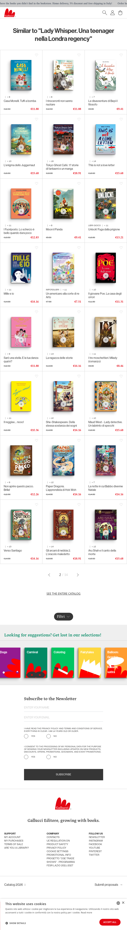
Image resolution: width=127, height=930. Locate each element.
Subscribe (63, 774)
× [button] (123, 903)
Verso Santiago (13, 550)
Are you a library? (16, 848)
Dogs (12, 652)
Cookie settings (57, 851)
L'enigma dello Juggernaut (19, 165)
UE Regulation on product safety (58, 843)
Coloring (68, 652)
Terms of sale (13, 844)
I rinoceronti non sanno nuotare (59, 102)
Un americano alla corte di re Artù (62, 295)
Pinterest (95, 851)
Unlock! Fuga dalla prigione (104, 229)
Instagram (96, 841)
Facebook (95, 844)
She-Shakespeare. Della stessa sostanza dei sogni (61, 423)
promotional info (59, 855)
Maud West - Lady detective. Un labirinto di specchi (105, 423)
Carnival (41, 652)
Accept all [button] (109, 922)
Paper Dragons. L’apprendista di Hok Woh (61, 488)
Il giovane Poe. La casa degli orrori (105, 295)
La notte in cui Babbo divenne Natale (105, 488)
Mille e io (9, 293)
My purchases (13, 841)
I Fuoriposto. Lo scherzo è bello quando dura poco (19, 231)
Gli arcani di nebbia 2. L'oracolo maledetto (58, 552)
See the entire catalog (63, 594)
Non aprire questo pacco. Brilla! (19, 488)
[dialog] (63, 914)
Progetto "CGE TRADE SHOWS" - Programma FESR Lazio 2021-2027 (61, 862)
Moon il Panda (54, 229)
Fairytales (96, 652)
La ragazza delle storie (59, 358)
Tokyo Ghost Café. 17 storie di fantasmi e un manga (62, 166)
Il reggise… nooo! (14, 422)
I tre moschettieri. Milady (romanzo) (102, 359)
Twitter (94, 855)
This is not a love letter (101, 165)
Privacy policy (56, 848)
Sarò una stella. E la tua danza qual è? (21, 359)
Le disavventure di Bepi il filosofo (102, 102)
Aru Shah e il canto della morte (102, 552)
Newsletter (97, 837)
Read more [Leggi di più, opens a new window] (86, 912)
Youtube (94, 848)
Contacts (53, 837)
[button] (15, 923)
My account (12, 837)
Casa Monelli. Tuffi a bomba (20, 101)
